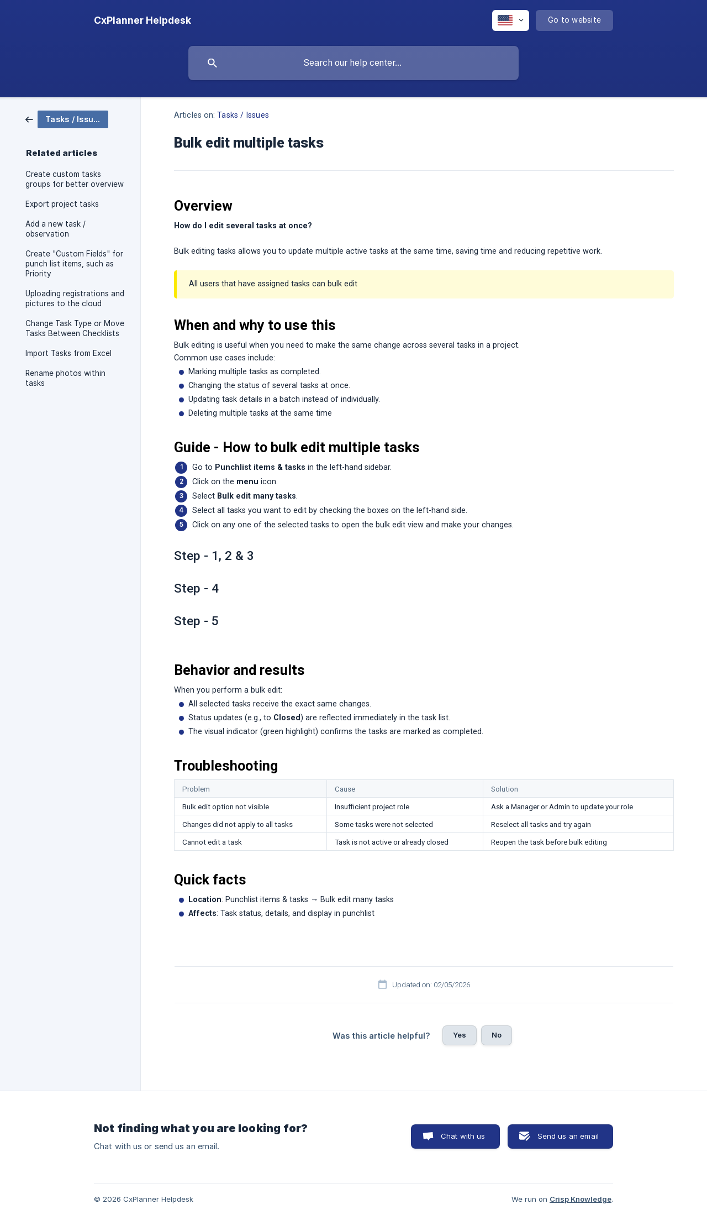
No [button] (497, 1034)
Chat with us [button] (463, 1136)
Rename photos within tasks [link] (65, 378)
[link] (66, 118)
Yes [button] (459, 1034)
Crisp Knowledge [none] (580, 1199)
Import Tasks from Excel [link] (68, 353)
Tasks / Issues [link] (242, 115)
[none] (142, 20)
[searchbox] (353, 63)
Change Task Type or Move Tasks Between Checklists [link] (74, 328)
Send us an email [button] (568, 1136)
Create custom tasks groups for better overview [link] (74, 179)
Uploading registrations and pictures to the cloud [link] (74, 298)
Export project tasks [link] (62, 204)
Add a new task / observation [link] (55, 228)
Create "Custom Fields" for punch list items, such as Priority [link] (74, 263)
